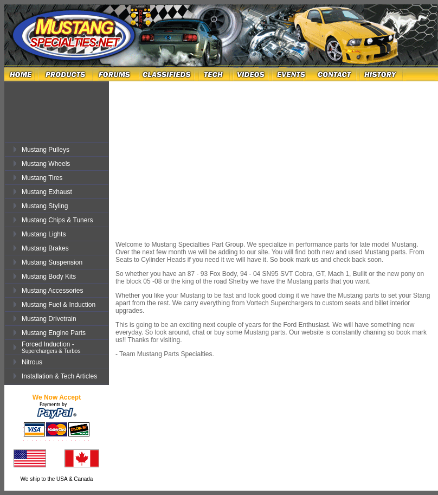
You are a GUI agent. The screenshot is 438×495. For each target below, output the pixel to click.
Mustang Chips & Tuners (57, 220)
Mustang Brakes (45, 248)
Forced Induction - (51, 347)
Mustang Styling (45, 206)
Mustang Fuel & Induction (58, 304)
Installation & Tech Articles (59, 376)
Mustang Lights (44, 234)
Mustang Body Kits (49, 276)
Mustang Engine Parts (54, 333)
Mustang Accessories (52, 290)
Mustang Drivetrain (49, 319)
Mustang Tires (42, 178)
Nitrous (32, 362)
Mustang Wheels (46, 164)
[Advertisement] (65, 107)
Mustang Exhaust (47, 192)
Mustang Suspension (52, 262)
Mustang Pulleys (45, 149)
